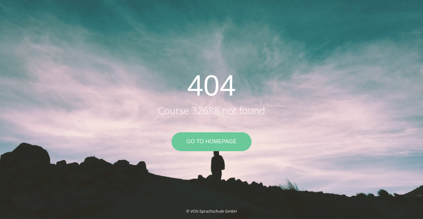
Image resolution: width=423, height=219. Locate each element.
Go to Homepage (211, 141)
